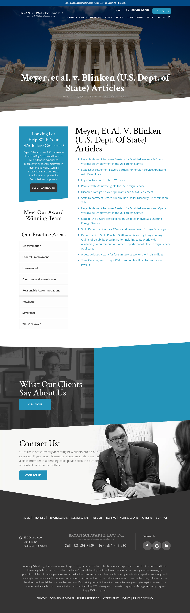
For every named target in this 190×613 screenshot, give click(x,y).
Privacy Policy (143, 598)
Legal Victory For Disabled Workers (103, 180)
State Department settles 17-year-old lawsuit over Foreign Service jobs (125, 229)
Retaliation (29, 301)
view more (35, 404)
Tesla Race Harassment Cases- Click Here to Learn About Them (94, 2)
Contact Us (33, 475)
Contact (162, 17)
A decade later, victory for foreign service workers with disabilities (122, 254)
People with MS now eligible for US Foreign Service (113, 186)
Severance (28, 313)
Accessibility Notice (116, 598)
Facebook (147, 545)
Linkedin (166, 545)
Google (156, 545)
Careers (150, 17)
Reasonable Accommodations (41, 290)
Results (109, 17)
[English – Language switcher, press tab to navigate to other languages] (161, 11)
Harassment (30, 268)
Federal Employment (35, 257)
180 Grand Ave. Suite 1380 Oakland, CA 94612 (36, 542)
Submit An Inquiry (43, 187)
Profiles (72, 17)
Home (26, 517)
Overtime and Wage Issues (39, 279)
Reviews (120, 17)
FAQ (100, 17)
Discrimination (31, 246)
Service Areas (80, 517)
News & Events (135, 17)
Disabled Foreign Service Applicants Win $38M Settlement (117, 192)
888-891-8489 (140, 10)
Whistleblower (31, 324)
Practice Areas (87, 17)
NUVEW (42, 598)
